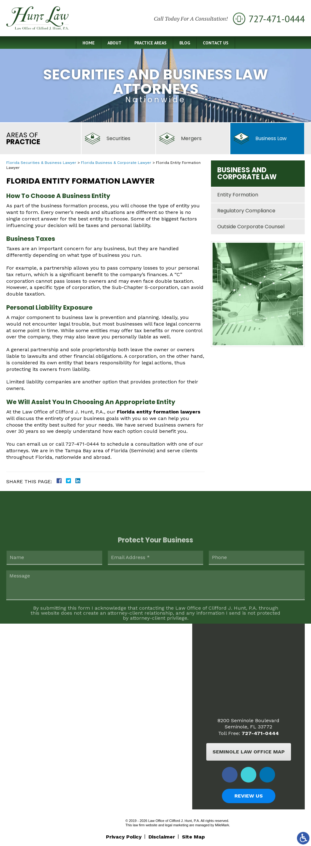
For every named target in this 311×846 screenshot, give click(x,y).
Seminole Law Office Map (249, 752)
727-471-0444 (260, 733)
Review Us (248, 796)
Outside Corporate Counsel (250, 226)
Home (89, 43)
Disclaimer (161, 837)
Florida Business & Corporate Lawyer (116, 162)
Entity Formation (237, 194)
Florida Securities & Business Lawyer (41, 162)
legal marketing (176, 825)
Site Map (193, 837)
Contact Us (215, 43)
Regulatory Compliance (246, 210)
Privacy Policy (124, 837)
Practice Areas (150, 43)
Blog (184, 43)
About (115, 43)
